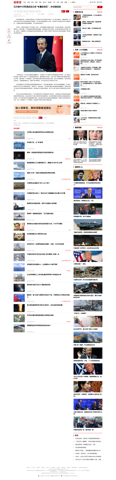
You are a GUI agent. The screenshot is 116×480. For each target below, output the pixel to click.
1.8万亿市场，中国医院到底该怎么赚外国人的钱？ (90, 118)
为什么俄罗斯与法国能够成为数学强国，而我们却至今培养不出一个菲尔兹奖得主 (91, 97)
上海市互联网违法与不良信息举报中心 (69, 475)
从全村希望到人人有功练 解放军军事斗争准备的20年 (44, 274)
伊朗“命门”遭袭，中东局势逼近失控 (91, 28)
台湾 (70, 138)
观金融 (49, 2)
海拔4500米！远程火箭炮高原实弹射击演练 (41, 173)
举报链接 (68, 467)
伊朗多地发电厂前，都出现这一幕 (84, 430)
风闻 (28, 2)
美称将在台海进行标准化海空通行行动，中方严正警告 (44, 224)
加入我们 (58, 467)
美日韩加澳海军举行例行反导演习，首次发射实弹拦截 (44, 305)
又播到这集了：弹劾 (80, 264)
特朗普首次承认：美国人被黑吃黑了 (91, 41)
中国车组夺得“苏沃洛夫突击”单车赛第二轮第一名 (43, 254)
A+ (32, 14)
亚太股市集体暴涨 (80, 447)
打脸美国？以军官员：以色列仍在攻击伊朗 (86, 248)
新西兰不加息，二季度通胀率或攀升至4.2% (88, 450)
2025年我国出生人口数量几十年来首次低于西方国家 (91, 53)
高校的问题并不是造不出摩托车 (88, 110)
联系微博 (53, 467)
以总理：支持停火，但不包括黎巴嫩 (86, 453)
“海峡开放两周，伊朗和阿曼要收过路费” (85, 232)
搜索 (100, 7)
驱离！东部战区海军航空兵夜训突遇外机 (40, 152)
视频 (66, 2)
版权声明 (38, 467)
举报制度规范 (74, 467)
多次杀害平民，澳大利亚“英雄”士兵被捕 (85, 329)
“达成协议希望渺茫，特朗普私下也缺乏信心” (92, 35)
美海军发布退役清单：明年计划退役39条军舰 (42, 203)
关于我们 (33, 467)
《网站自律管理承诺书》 (83, 467)
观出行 (44, 2)
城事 (62, 2)
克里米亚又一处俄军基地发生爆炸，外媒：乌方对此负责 (45, 244)
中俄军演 (68, 189)
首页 (25, 2)
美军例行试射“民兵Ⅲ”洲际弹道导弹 (38, 285)
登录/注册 (99, 2)
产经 (54, 2)
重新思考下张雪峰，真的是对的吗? (89, 74)
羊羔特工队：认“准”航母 (35, 142)
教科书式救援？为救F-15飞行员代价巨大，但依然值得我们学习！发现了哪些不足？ (91, 83)
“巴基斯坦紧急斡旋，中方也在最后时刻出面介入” (92, 16)
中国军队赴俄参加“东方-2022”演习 (38, 183)
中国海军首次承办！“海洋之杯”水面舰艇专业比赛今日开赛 (46, 193)
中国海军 (68, 270)
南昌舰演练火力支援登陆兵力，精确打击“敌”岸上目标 (44, 163)
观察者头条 (68, 159)
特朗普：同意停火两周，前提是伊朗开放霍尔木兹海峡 (91, 22)
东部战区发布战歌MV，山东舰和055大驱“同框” (42, 264)
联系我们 (28, 467)
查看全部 (99, 12)
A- (29, 14)
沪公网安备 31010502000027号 (44, 475)
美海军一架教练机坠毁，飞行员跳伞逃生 (40, 213)
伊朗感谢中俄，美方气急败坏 (82, 216)
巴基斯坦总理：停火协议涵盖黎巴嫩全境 (86, 280)
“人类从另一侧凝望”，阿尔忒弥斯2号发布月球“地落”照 (91, 441)
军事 (40, 2)
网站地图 (63, 467)
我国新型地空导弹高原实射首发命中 (39, 325)
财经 (32, 2)
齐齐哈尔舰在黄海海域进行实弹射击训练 (40, 315)
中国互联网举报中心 (56, 475)
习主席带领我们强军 (66, 179)
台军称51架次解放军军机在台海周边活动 (40, 132)
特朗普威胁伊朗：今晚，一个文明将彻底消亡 (87, 361)
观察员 (72, 2)
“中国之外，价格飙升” (80, 313)
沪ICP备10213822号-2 (31, 470)
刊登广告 (48, 467)
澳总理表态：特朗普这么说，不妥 (84, 201)
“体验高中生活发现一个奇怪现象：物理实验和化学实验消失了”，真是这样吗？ (90, 68)
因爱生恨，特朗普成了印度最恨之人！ (90, 103)
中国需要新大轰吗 (85, 89)
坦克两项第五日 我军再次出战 (37, 234)
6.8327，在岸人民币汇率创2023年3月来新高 (88, 456)
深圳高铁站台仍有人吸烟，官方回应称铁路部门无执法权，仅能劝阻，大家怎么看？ (91, 62)
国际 (36, 2)
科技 (58, 2)
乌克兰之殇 (68, 250)
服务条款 (43, 467)
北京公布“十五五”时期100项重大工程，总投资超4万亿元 (92, 459)
